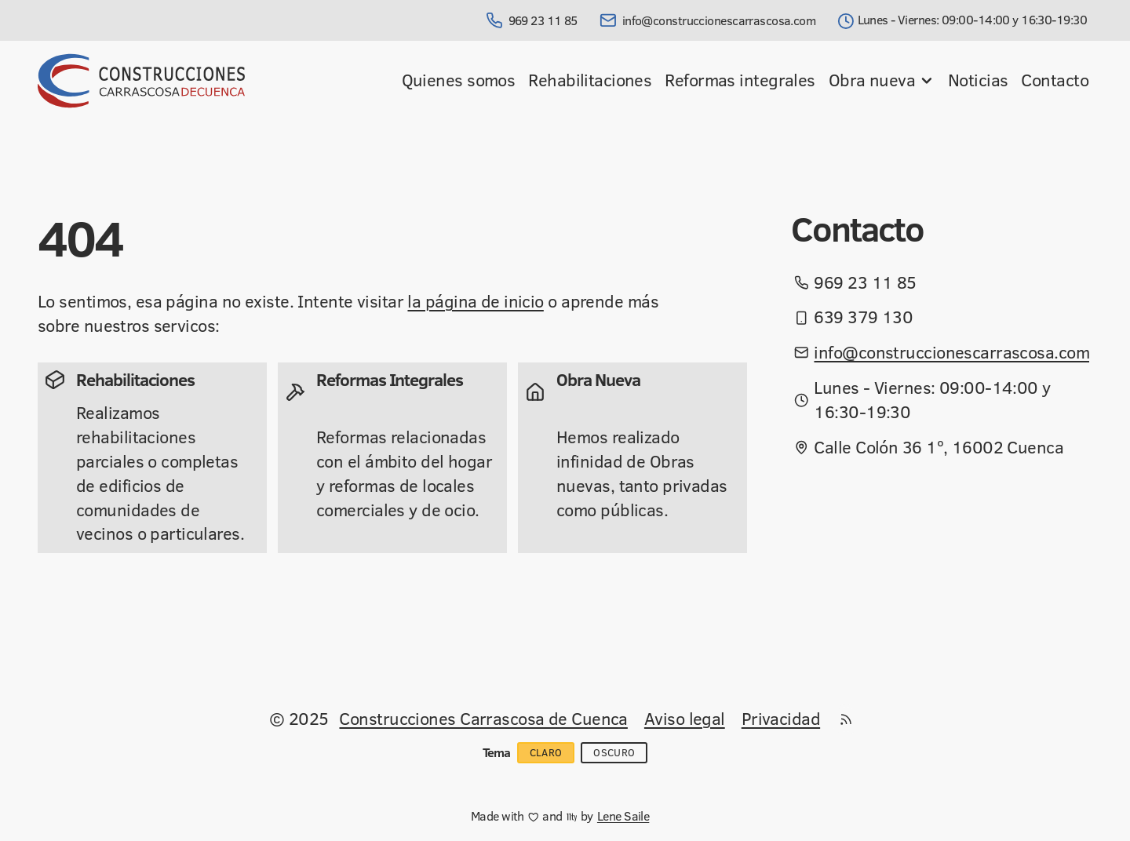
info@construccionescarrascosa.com (707, 20)
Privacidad (781, 718)
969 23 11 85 (532, 20)
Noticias (978, 79)
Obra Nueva (598, 379)
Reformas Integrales (389, 379)
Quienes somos (459, 79)
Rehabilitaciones (589, 79)
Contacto (1054, 79)
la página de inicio (475, 301)
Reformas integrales (740, 79)
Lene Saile (623, 816)
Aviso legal (684, 718)
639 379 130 (863, 317)
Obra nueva (882, 79)
